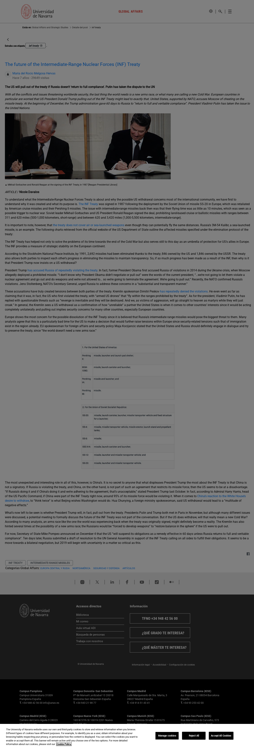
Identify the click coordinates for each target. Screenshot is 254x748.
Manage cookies (167, 735)
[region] (127, 736)
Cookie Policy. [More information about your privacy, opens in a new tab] (64, 744)
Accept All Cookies (221, 735)
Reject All (194, 735)
